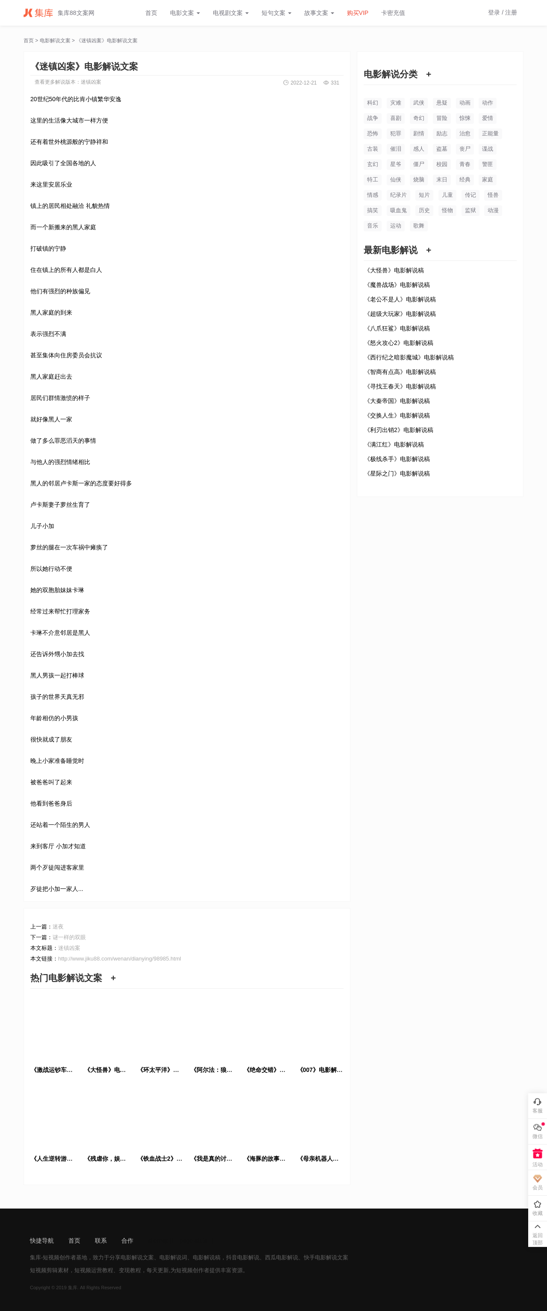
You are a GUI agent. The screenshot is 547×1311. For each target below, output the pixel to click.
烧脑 (418, 179)
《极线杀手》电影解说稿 (397, 459)
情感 (372, 195)
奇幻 (418, 118)
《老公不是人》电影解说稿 (400, 299)
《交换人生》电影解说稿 (397, 415)
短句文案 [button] (276, 12)
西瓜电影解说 (281, 1257)
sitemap (158, 1240)
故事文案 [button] (319, 12)
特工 (372, 179)
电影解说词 (173, 1257)
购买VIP (358, 12)
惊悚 (465, 118)
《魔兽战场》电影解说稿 (397, 285)
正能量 (490, 133)
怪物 (447, 210)
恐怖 (372, 133)
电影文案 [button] (185, 12)
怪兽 (493, 195)
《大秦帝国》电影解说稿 (397, 401)
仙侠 (395, 179)
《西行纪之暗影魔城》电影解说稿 (409, 357)
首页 (151, 12)
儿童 (447, 195)
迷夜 (58, 926)
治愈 (465, 133)
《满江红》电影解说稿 (394, 444)
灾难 (395, 102)
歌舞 (418, 225)
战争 (372, 118)
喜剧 (395, 118)
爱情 (487, 118)
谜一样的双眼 (69, 937)
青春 (465, 164)
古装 (372, 149)
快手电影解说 (320, 1257)
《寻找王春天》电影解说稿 (400, 386)
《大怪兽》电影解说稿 (394, 270)
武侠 (418, 102)
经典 (465, 179)
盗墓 (441, 149)
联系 (101, 1240)
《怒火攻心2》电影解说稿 (398, 343)
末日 (441, 179)
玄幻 (372, 164)
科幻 (372, 102)
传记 (470, 195)
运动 (395, 225)
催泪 (395, 149)
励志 (441, 133)
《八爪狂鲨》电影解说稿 (397, 328)
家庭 (487, 179)
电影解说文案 (55, 41)
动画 (465, 102)
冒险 (441, 118)
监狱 (470, 210)
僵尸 (418, 164)
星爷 (395, 164)
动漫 (493, 210)
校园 (441, 164)
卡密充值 (393, 12)
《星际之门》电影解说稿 (397, 473)
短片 (424, 195)
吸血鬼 (398, 210)
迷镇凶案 (91, 82)
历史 (424, 210)
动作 (487, 102)
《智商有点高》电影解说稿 (400, 372)
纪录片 (398, 195)
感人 (418, 149)
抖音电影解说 (242, 1257)
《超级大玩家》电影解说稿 (400, 314)
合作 (127, 1240)
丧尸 (465, 149)
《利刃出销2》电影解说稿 (398, 430)
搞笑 (372, 210)
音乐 (372, 225)
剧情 (418, 133)
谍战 (487, 149)
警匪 (487, 164)
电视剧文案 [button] (231, 12)
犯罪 (395, 133)
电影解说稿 (207, 1257)
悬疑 (441, 102)
